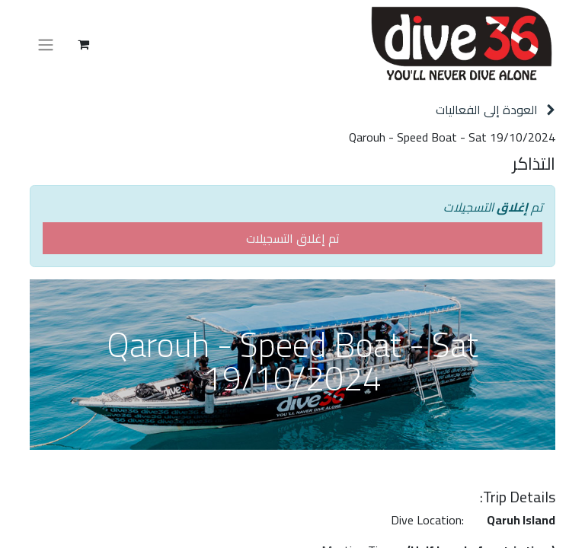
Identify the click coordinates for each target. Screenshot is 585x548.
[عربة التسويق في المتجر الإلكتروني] (83, 44)
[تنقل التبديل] (46, 44)
